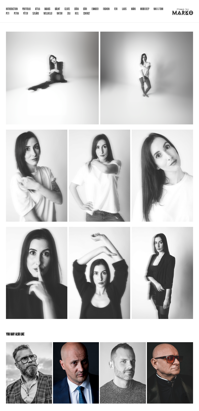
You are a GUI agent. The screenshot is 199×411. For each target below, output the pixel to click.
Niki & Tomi (158, 9)
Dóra (76, 9)
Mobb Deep (144, 9)
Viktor (59, 13)
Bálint (57, 9)
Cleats (67, 9)
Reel (77, 13)
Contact (86, 13)
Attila (37, 9)
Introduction (12, 9)
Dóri (85, 9)
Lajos (124, 9)
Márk (133, 9)
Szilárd (36, 13)
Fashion (106, 9)
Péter (25, 13)
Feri (116, 9)
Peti (7, 13)
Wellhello (48, 13)
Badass (47, 9)
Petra (16, 13)
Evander (95, 9)
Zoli (68, 13)
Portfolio (26, 9)
